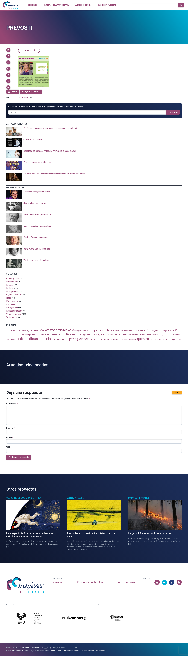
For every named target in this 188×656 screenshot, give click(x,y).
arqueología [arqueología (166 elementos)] (25, 330)
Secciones (57, 582)
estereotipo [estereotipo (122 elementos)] (26, 335)
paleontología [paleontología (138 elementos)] (111, 339)
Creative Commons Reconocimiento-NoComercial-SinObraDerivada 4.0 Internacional (74, 651)
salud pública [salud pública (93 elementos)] (159, 339)
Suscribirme (173, 112)
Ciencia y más (12, 278)
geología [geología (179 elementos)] (97, 334)
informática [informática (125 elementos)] (145, 335)
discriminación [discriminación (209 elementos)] (141, 330)
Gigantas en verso (14, 294)
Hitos (8, 298)
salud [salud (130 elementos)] (151, 339)
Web (8, 447)
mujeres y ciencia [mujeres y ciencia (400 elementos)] (76, 339)
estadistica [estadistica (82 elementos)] (17, 335)
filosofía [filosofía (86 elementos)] (62, 335)
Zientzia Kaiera (75, 498)
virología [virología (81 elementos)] (178, 339)
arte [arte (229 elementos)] (33, 330)
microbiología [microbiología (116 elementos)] (58, 339)
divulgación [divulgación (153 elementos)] (155, 330)
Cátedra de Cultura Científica (90, 582)
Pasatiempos (12, 301)
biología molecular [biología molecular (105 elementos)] (81, 331)
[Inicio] (11, 5)
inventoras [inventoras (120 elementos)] (177, 335)
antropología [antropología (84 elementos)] (14, 331)
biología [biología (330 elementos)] (68, 330)
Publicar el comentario (18, 457)
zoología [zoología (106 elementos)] (94, 342)
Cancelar (177, 392)
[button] (8, 50)
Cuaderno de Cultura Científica (23, 498)
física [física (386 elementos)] (70, 334)
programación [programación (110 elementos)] (123, 339)
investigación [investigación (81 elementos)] (11, 339)
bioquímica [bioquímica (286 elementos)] (96, 330)
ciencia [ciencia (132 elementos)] (130, 330)
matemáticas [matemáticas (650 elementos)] (26, 339)
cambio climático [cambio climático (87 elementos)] (121, 331)
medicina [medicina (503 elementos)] (45, 339)
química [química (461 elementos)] (143, 339)
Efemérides (11, 282)
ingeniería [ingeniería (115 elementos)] (154, 335)
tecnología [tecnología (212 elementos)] (170, 339)
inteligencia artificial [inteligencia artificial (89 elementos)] (165, 335)
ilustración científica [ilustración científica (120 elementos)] (131, 335)
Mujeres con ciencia (127, 582)
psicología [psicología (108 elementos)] (133, 339)
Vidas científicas (13, 314)
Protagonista (12, 307)
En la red (10, 288)
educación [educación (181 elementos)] (173, 330)
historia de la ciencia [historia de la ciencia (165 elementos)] (112, 334)
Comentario (12, 404)
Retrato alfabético (14, 311)
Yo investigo (11, 317)
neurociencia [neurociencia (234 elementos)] (97, 339)
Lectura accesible (29, 50)
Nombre (10, 428)
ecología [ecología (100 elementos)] (164, 331)
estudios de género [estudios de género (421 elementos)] (46, 334)
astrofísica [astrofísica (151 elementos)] (41, 330)
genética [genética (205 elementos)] (87, 334)
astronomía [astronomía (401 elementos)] (54, 330)
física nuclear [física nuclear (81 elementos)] (78, 335)
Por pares (10, 304)
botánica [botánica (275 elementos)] (109, 330)
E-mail (9, 437)
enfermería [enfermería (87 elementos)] (10, 335)
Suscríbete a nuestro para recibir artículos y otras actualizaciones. (45, 107)
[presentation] (94, 131)
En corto (10, 285)
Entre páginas (12, 291)
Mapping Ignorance (138, 498)
